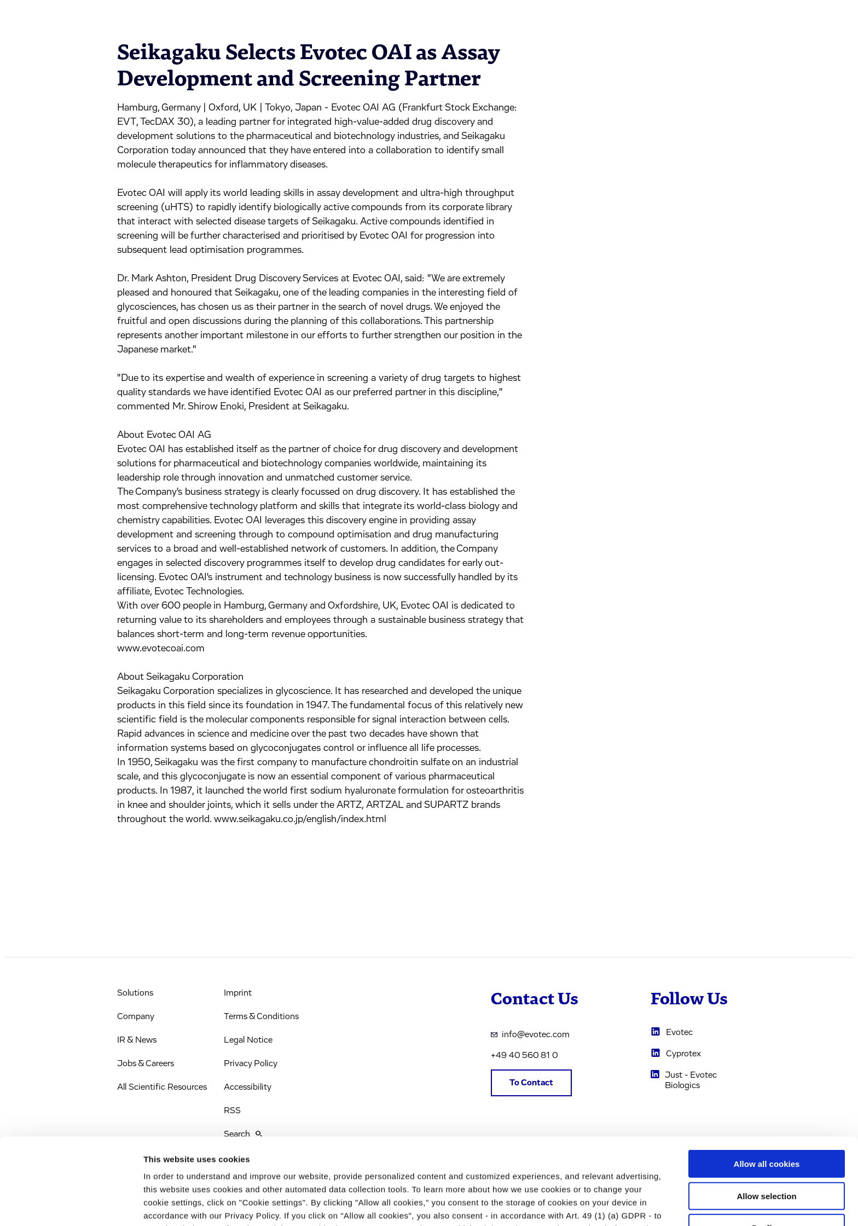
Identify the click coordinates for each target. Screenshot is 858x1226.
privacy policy (476, 1168)
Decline (766, 1141)
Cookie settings (580, 1204)
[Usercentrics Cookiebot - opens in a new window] (71, 1204)
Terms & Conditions (261, 1016)
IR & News (136, 1040)
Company (135, 1016)
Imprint (238, 992)
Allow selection (766, 1109)
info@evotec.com (530, 1034)
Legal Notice (248, 1040)
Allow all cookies (767, 1077)
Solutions (135, 992)
